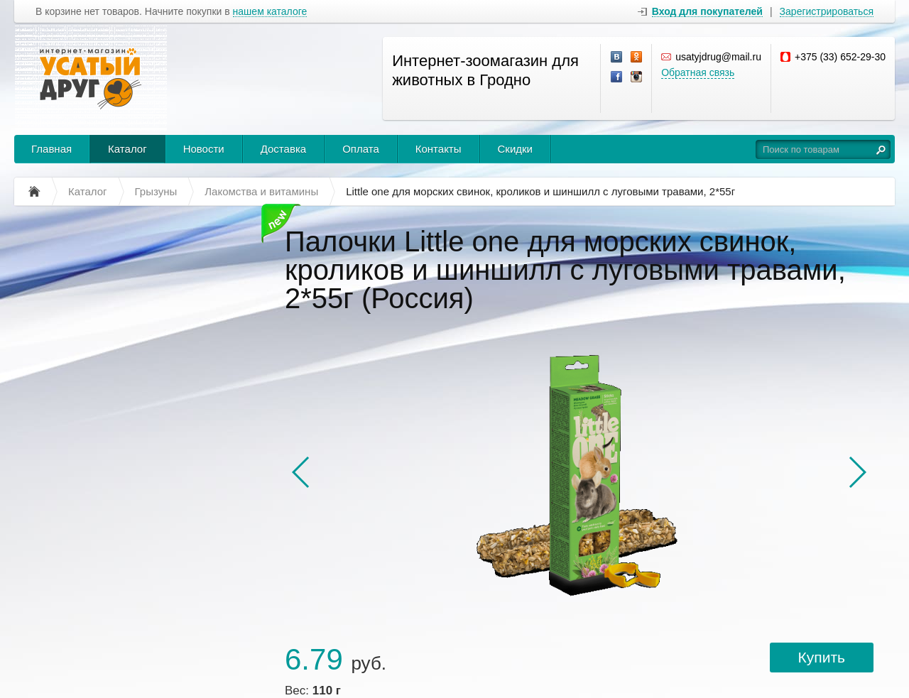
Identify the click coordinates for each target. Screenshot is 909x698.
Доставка (283, 149)
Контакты (438, 149)
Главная (51, 149)
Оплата (360, 149)
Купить (821, 657)
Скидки (515, 149)
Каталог (127, 149)
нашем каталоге (270, 11)
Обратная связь (697, 72)
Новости (203, 149)
